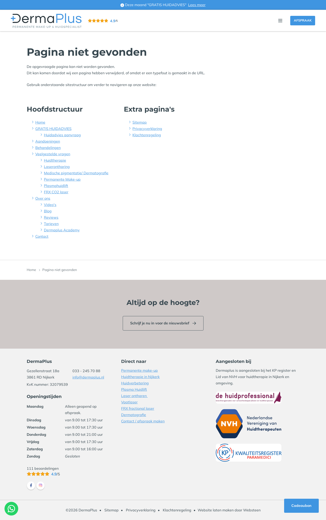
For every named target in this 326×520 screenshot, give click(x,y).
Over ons (42, 198)
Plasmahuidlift (56, 185)
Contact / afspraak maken (143, 421)
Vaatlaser (129, 402)
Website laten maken (216, 510)
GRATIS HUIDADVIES (53, 128)
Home (40, 122)
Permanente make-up (139, 370)
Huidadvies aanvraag (62, 135)
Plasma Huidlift (134, 389)
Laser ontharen (134, 395)
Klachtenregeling (146, 135)
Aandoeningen (47, 141)
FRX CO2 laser (56, 192)
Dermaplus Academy (62, 230)
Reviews (51, 217)
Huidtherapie (55, 160)
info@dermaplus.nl (88, 377)
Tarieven (51, 223)
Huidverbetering (135, 383)
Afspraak (303, 20)
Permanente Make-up (62, 179)
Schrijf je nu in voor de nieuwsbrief (159, 323)
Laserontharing (57, 166)
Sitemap (139, 122)
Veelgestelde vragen (52, 154)
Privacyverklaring (147, 128)
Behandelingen (48, 147)
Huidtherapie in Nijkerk (140, 376)
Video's (50, 204)
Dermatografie (133, 414)
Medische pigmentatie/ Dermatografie (76, 173)
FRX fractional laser (137, 408)
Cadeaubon (301, 505)
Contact (41, 236)
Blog (48, 211)
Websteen (252, 510)
